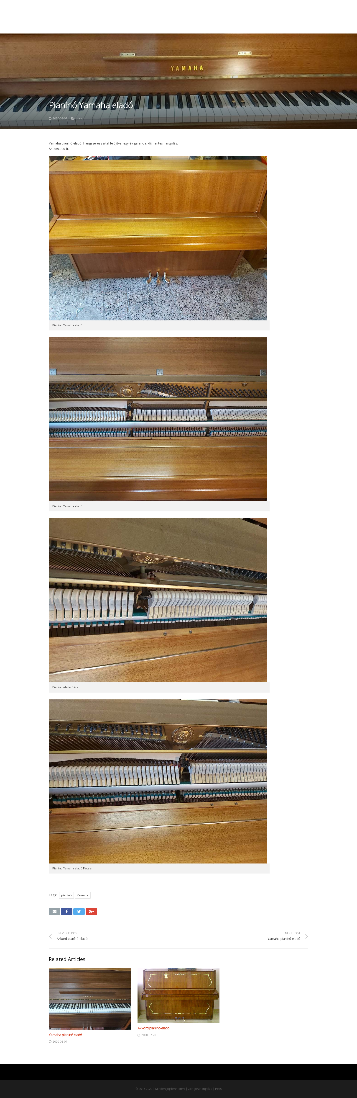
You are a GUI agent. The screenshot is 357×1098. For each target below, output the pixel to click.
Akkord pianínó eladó (153, 1028)
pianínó (66, 895)
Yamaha (82, 895)
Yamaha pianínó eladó (65, 1034)
